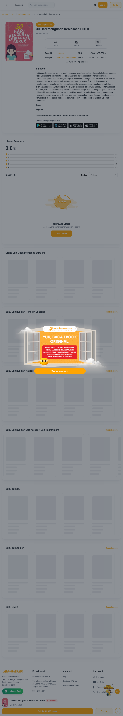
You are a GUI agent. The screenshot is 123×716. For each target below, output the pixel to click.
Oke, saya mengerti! (59, 371)
